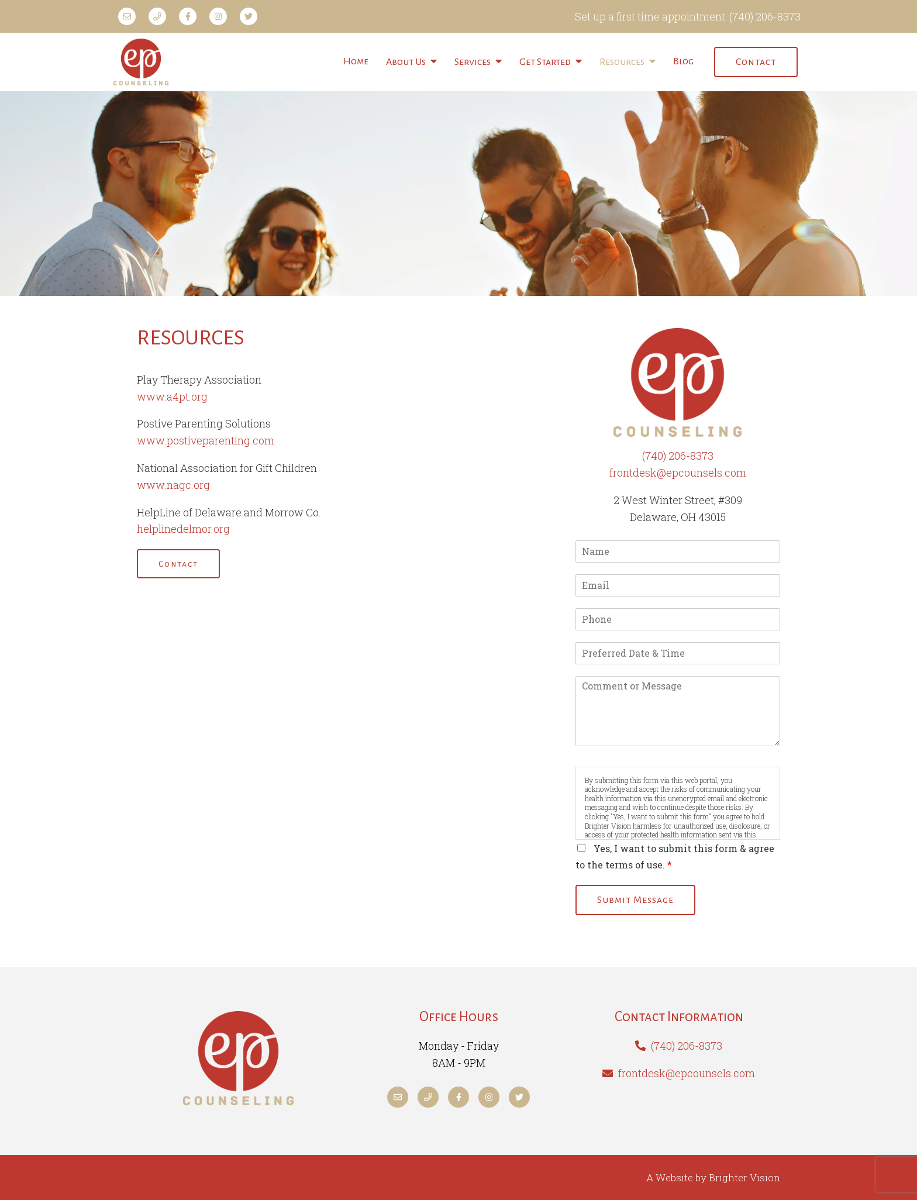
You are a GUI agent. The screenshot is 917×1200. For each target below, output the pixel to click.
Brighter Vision (744, 1177)
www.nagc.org (173, 485)
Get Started (545, 62)
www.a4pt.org (172, 396)
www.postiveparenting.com (205, 440)
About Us (406, 62)
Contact (756, 62)
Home (355, 61)
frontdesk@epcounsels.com (677, 472)
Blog (683, 61)
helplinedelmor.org (183, 529)
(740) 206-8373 (765, 16)
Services (472, 62)
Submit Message (635, 900)
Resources (621, 62)
